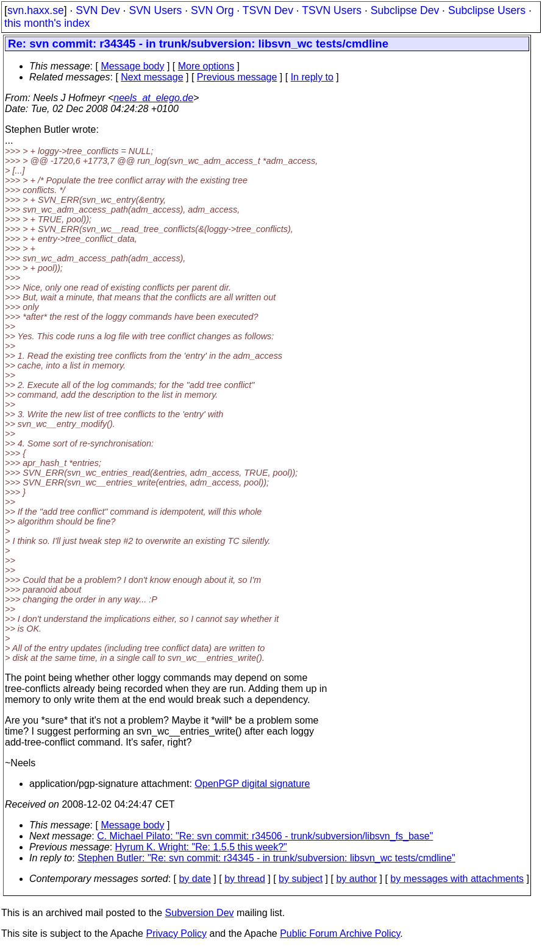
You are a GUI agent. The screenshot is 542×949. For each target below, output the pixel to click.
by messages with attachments (457, 878)
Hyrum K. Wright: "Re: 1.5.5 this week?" (201, 847)
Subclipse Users (487, 10)
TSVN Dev (268, 10)
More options (206, 66)
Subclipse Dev (405, 10)
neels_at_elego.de (153, 98)
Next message (152, 77)
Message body (132, 66)
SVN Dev (97, 10)
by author (356, 878)
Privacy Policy (176, 933)
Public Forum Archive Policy (340, 933)
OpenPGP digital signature (252, 783)
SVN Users (155, 10)
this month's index (47, 23)
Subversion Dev (199, 913)
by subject (301, 878)
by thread (244, 878)
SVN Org (212, 10)
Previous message (237, 77)
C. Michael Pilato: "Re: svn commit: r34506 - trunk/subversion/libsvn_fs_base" (265, 836)
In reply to (312, 77)
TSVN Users (332, 10)
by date (194, 878)
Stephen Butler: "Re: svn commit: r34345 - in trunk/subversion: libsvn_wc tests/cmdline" (266, 858)
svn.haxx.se (35, 10)
